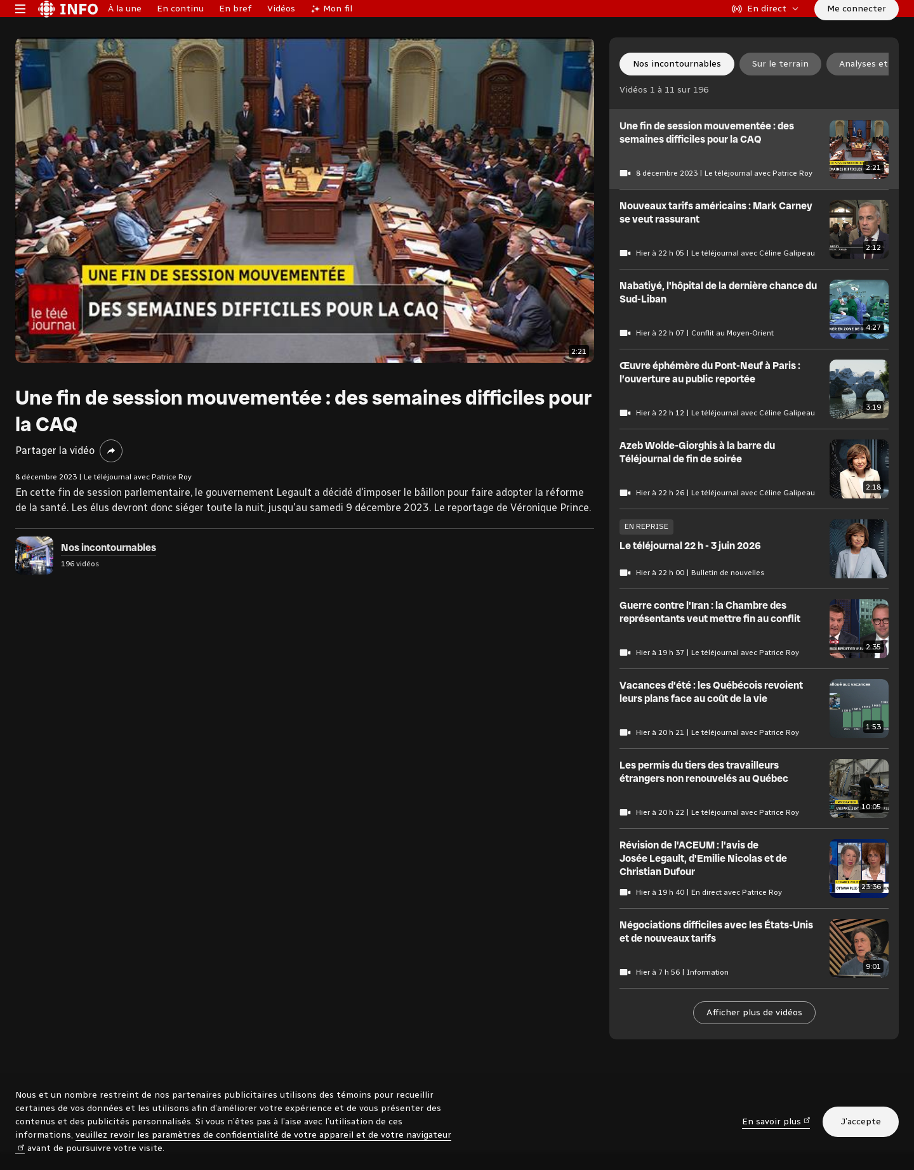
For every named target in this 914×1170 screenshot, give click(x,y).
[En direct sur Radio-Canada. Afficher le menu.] (765, 28)
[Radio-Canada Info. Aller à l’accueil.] (68, 28)
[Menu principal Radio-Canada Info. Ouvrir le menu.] (20, 28)
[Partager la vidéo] (111, 489)
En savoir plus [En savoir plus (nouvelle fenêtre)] (776, 1121)
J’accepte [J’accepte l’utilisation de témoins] (860, 1121)
